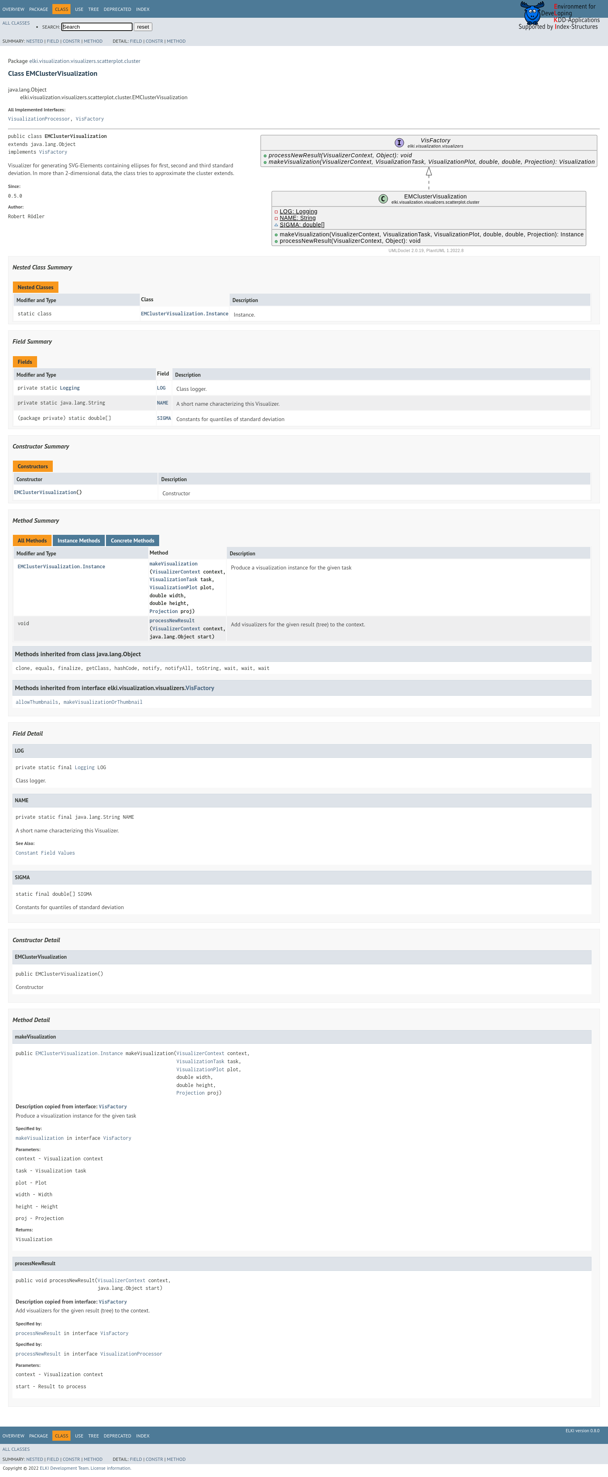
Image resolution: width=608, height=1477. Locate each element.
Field (53, 41)
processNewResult (172, 621)
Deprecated (117, 9)
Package (38, 9)
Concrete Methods (132, 540)
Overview (13, 9)
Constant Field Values (45, 853)
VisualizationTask (173, 579)
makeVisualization (173, 564)
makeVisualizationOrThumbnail (103, 702)
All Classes (16, 23)
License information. (111, 1468)
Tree (93, 9)
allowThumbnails (37, 702)
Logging (70, 388)
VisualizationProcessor (39, 119)
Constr (71, 41)
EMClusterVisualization (45, 492)
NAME (162, 403)
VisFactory (90, 119)
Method (93, 41)
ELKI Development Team (64, 1468)
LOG (161, 388)
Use (79, 9)
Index (142, 9)
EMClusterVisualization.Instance (184, 314)
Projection (163, 611)
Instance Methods (79, 540)
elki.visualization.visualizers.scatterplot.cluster (85, 61)
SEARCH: (51, 27)
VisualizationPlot (173, 587)
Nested (34, 41)
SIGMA (164, 418)
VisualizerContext (176, 572)
